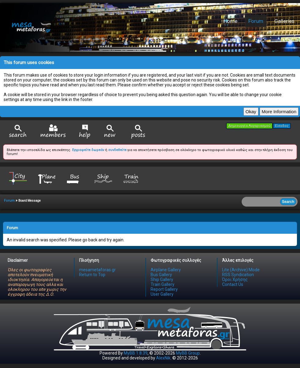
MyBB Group (188, 353)
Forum (255, 21)
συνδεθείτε (117, 150)
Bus (75, 178)
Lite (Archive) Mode (241, 269)
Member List (53, 131)
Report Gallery (164, 289)
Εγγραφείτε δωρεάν (88, 150)
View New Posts (110, 131)
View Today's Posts (138, 131)
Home (230, 21)
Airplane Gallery (166, 269)
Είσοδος (282, 126)
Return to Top (92, 274)
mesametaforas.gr (97, 269)
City (18, 178)
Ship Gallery (162, 279)
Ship (103, 178)
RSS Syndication (238, 274)
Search (18, 131)
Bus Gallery (161, 274)
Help (84, 131)
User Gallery (162, 294)
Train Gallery (162, 284)
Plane (46, 178)
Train (132, 178)
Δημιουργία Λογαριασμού (249, 126)
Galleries (284, 21)
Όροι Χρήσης (235, 279)
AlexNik (163, 357)
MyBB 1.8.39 (136, 353)
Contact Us (232, 284)
